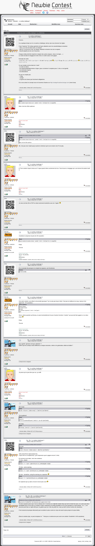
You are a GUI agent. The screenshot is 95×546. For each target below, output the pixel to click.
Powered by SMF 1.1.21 (39, 541)
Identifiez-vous (56, 24)
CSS (90, 541)
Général (10, 21)
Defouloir (15, 21)
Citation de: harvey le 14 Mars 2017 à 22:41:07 (30, 444)
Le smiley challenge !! (24, 21)
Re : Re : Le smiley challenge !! (35, 131)
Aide (19, 24)
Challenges (38, 10)
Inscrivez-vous (79, 24)
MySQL (79, 541)
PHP (83, 541)
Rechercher (34, 24)
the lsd (6, 231)
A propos (38, 12)
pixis (5, 96)
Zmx (5, 35)
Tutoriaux (52, 10)
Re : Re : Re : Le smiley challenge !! (36, 496)
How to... (20, 90)
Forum (46, 10)
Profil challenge (7, 49)
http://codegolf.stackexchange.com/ (59, 82)
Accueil (10, 24)
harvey (6, 339)
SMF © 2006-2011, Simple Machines (52, 541)
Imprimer (87, 29)
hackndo (20, 126)
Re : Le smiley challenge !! (35, 96)
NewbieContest (10, 19)
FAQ (58, 10)
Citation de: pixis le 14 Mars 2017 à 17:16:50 (29, 135)
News (31, 10)
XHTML (86, 541)
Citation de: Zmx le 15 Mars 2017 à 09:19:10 (29, 500)
